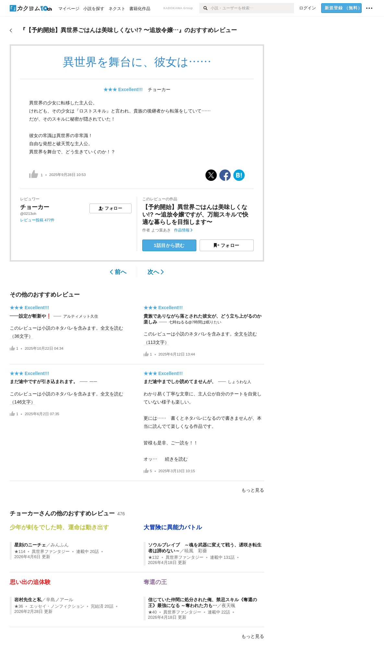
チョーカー (159, 89)
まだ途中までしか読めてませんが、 (180, 381)
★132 (153, 557)
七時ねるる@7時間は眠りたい (195, 322)
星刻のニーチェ (30, 544)
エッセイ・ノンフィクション (56, 606)
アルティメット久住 (80, 316)
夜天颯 (228, 605)
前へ (118, 272)
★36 (18, 606)
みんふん (60, 544)
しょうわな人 (239, 382)
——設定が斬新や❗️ (31, 316)
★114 (19, 551)
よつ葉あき (161, 230)
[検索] (205, 8)
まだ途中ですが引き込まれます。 (44, 381)
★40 (152, 612)
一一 (93, 382)
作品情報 (183, 230)
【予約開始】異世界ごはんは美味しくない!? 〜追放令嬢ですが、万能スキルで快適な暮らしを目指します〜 (195, 215)
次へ (155, 272)
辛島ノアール (59, 599)
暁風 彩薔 (195, 550)
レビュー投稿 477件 (37, 220)
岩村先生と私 (27, 599)
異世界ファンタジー (51, 551)
